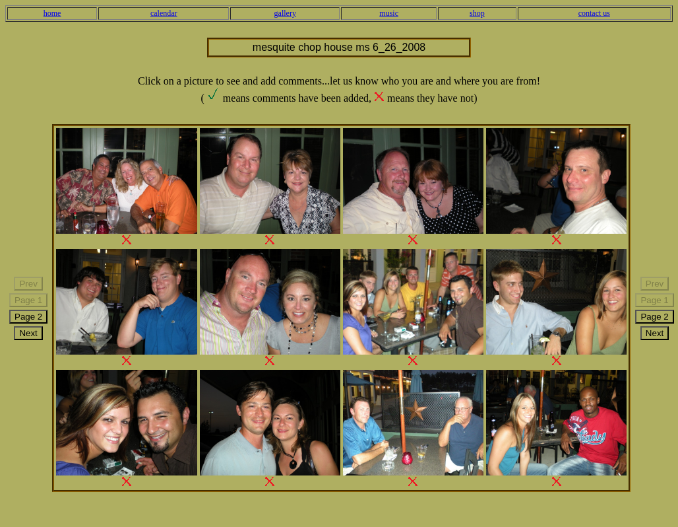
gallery (285, 13)
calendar (163, 13)
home (52, 13)
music (388, 13)
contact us (594, 13)
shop (477, 13)
